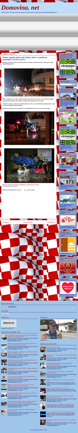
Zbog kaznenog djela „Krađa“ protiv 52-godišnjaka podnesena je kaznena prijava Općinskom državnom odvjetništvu (22, 402)
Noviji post (5, 222)
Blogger (45, 430)
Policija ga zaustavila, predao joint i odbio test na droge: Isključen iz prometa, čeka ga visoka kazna (21, 385)
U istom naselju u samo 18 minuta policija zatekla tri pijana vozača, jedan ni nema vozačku (21, 377)
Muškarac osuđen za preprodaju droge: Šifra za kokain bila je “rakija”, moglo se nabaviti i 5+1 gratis (22, 344)
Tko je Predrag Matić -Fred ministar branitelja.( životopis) (60, 404)
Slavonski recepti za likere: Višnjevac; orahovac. (58, 388)
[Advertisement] (18, 32)
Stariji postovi (51, 222)
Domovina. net (20, 7)
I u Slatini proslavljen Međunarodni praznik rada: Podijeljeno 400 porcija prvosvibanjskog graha (22, 336)
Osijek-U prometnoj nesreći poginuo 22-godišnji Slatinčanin (61, 412)
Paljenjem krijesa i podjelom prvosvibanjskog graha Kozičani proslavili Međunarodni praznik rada (22, 361)
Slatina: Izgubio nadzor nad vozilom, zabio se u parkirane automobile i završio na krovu (60, 396)
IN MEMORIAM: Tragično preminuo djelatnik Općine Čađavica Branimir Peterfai (59, 364)
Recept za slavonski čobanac (53, 347)
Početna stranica (28, 222)
